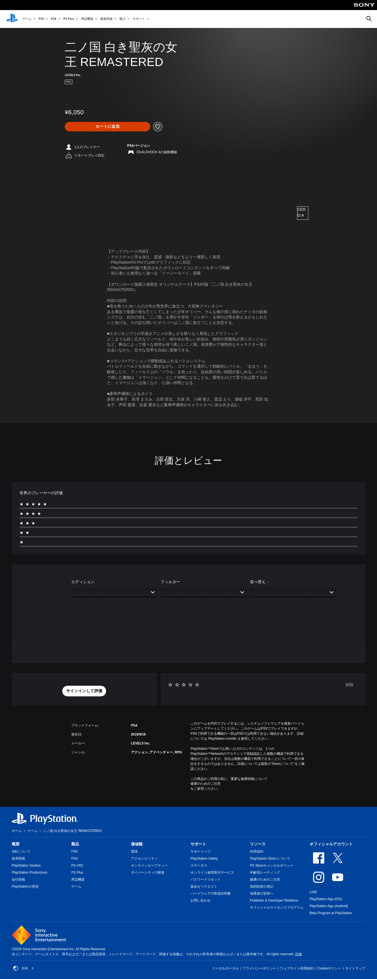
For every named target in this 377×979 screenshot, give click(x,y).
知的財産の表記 (261, 886)
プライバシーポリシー (259, 968)
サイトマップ (355, 968)
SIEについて (21, 851)
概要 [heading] (16, 844)
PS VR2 (77, 865)
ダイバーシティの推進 (147, 872)
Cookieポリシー (329, 968)
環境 (134, 851)
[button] (84, 691)
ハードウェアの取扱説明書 (210, 893)
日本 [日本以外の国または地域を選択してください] (23, 968)
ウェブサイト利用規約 (297, 968)
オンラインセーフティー (149, 865)
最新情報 (106, 19)
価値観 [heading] (137, 844)
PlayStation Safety (204, 858)
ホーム (17, 831)
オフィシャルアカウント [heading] (331, 844)
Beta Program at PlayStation (331, 913)
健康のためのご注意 (205, 784)
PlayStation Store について (270, 858)
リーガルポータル (225, 968)
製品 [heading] (75, 844)
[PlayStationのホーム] (12, 19)
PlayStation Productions (29, 872)
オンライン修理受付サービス (212, 872)
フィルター (170, 582)
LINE (313, 892)
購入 (123, 19)
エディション (83, 582)
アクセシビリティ (144, 858)
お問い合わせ (200, 900)
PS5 (41, 19)
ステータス (198, 865)
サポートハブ (200, 851)
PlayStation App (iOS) (326, 899)
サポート (139, 19)
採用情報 (18, 858)
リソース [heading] (258, 844)
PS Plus (68, 19)
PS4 (53, 19)
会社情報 (18, 879)
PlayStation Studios (26, 865)
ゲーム (27, 19)
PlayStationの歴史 (25, 886)
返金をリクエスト (203, 886)
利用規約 (256, 851)
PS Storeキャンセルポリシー (272, 865)
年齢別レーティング (265, 872)
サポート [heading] (198, 844)
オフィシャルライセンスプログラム (277, 907)
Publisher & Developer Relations (274, 900)
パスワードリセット (205, 879)
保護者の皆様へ (261, 893)
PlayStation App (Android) (329, 906)
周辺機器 (87, 19)
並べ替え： (259, 582)
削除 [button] (350, 684)
